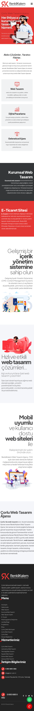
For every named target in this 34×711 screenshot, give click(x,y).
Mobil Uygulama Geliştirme (9, 619)
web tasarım (12, 63)
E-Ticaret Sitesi (14, 210)
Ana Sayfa (4, 605)
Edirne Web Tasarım (7, 656)
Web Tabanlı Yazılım (7, 614)
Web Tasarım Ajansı (20, 68)
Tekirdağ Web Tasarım (7, 651)
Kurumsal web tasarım (12, 180)
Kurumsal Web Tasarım (20, 174)
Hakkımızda (4, 607)
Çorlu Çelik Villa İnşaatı (8, 629)
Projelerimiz (5, 624)
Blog (2, 627)
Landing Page (5, 622)
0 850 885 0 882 (9, 696)
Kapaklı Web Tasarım (7, 654)
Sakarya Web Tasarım (7, 659)
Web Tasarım (22, 73)
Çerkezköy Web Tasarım (8, 649)
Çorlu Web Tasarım (16, 512)
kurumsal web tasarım (14, 585)
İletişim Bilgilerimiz (6, 637)
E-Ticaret (4, 214)
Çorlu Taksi (4, 634)
